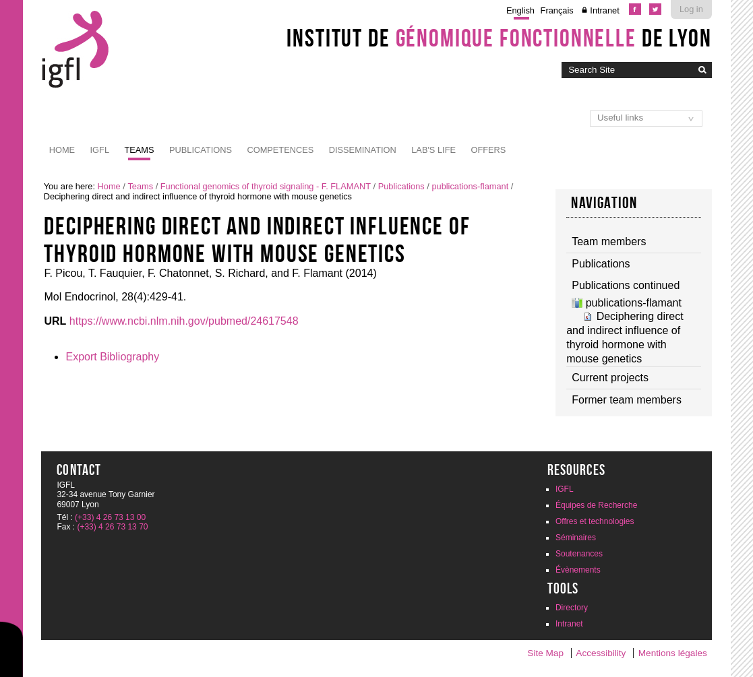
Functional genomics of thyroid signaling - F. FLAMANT (265, 186)
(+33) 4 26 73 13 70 (112, 526)
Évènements (578, 570)
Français (557, 10)
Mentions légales (672, 653)
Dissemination (362, 150)
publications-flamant (469, 186)
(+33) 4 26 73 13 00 (110, 517)
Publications (200, 150)
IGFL (99, 150)
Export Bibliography (112, 356)
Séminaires (575, 537)
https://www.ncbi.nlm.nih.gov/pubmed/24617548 (184, 321)
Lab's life (433, 150)
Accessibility (601, 653)
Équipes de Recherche (596, 505)
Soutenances (579, 553)
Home (62, 150)
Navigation (604, 203)
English (520, 10)
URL (55, 321)
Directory (571, 607)
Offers (488, 150)
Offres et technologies (594, 521)
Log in (691, 9)
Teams (139, 150)
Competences (280, 150)
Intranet (604, 10)
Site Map (545, 653)
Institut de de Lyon (499, 37)
